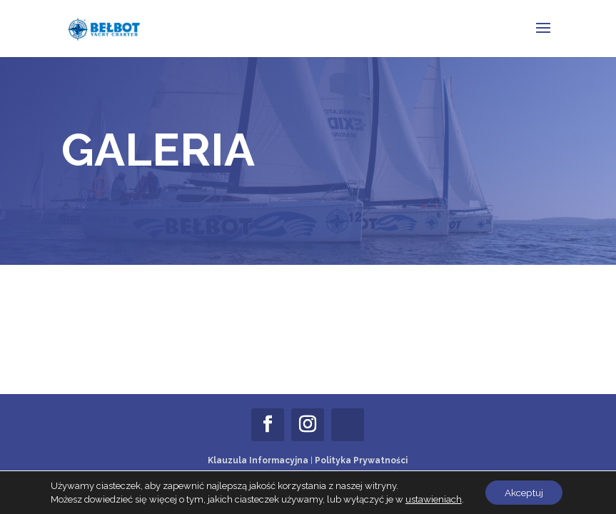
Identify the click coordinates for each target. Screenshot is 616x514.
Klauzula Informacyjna (258, 460)
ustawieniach (431, 498)
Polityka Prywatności (361, 460)
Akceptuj (524, 492)
